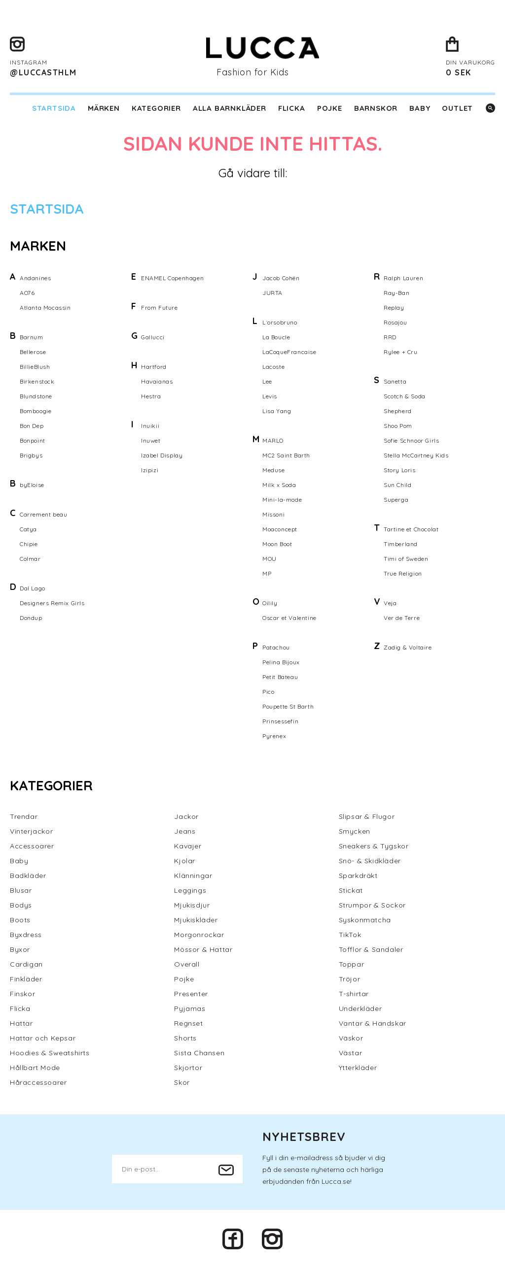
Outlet (457, 108)
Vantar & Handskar (372, 1023)
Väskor (351, 1038)
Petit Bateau (280, 677)
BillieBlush (35, 366)
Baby (419, 108)
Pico (268, 691)
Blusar (21, 890)
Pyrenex (274, 736)
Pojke (329, 108)
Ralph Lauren (403, 278)
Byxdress (26, 934)
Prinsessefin (280, 721)
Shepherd (398, 411)
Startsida (54, 108)
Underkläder (360, 1008)
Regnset (188, 1023)
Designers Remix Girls (52, 603)
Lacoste (273, 366)
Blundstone (36, 396)
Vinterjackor (31, 831)
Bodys (21, 905)
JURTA (272, 292)
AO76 (27, 292)
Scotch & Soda (405, 396)
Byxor (20, 949)
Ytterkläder (358, 1067)
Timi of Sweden (406, 558)
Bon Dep (31, 425)
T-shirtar (354, 993)
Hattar (21, 1023)
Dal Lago (32, 588)
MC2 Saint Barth (286, 455)
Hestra (151, 396)
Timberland (401, 544)
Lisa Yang (276, 411)
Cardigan (26, 964)
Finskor (22, 993)
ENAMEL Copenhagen (172, 278)
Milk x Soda (279, 484)
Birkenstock (37, 381)
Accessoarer (32, 846)
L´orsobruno (279, 322)
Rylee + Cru (401, 352)
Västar (350, 1052)
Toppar (351, 964)
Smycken (354, 831)
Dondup (31, 617)
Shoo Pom (398, 425)
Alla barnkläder (229, 108)
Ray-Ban (396, 292)
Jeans (184, 831)
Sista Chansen (199, 1052)
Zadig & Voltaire (408, 647)
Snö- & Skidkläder (370, 860)
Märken (104, 108)
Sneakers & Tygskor (374, 846)
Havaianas (157, 381)
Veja (390, 603)
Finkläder (26, 979)
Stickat (351, 890)
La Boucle (276, 337)
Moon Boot (277, 544)
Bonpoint (32, 440)
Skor (181, 1082)
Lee (267, 381)
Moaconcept (279, 529)
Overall (186, 964)
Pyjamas (189, 1008)
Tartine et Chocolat (411, 529)
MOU (269, 558)
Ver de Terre (402, 617)
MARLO (273, 440)
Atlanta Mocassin (45, 307)
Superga (396, 499)
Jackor (186, 816)
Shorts (185, 1038)
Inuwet (151, 440)
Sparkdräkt (358, 875)
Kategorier (156, 108)
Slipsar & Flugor (367, 816)
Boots (20, 919)
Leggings (190, 890)
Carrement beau (43, 514)
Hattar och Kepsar (42, 1038)
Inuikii (150, 425)
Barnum (31, 337)
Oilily (270, 603)
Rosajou (395, 322)
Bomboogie (35, 411)
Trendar (23, 816)
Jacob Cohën (281, 278)
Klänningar (193, 875)
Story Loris (400, 470)
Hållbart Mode (35, 1067)
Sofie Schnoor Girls (411, 440)
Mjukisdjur (192, 905)
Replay (394, 307)
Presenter (191, 993)
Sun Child (397, 484)
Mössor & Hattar (203, 949)
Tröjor (350, 979)
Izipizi (149, 470)
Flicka (291, 108)
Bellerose (33, 352)
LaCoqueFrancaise (289, 352)
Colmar (30, 558)
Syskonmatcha (365, 919)
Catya (28, 529)
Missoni (273, 514)
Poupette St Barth (288, 706)
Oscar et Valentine (289, 617)
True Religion (403, 573)
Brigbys (31, 455)
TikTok (350, 934)
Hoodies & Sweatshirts (50, 1052)
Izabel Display (161, 455)
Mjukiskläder (195, 919)
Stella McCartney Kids (416, 455)
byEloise (32, 484)
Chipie (29, 544)
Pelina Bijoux (281, 662)
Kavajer (187, 846)
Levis (269, 396)
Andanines (35, 278)
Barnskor (375, 108)
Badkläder (28, 875)
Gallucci (153, 337)
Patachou (276, 647)
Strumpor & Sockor (372, 905)
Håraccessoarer (38, 1082)
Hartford (154, 366)
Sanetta (395, 381)
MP (266, 573)
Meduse (273, 470)
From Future (159, 307)
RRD (390, 337)
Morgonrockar (199, 934)
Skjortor (188, 1067)
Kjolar (184, 860)
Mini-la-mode (282, 499)
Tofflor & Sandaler (371, 949)
